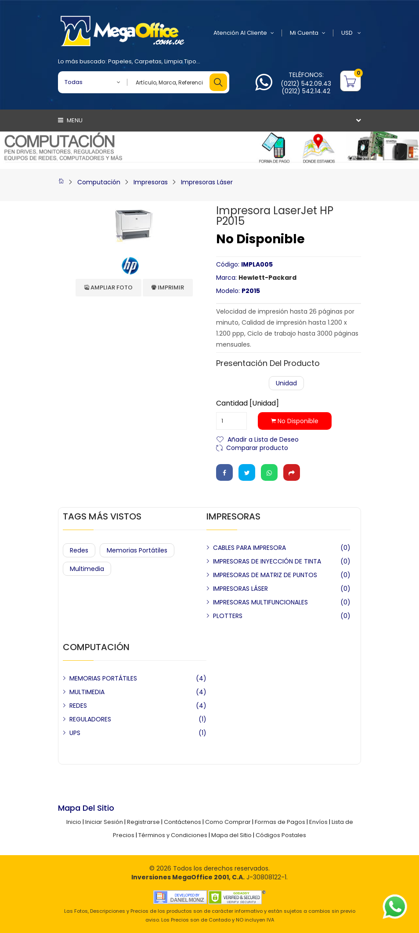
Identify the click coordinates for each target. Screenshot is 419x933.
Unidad (286, 383)
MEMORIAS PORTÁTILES (103, 678)
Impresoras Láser (207, 182)
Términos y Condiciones (172, 835)
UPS (74, 732)
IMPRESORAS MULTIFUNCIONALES (260, 602)
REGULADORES (90, 719)
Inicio (73, 822)
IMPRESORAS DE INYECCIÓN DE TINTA (267, 561)
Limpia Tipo (180, 61)
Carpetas (148, 61)
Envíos (318, 822)
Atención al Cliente (243, 33)
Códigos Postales (281, 835)
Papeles (120, 61)
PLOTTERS (227, 615)
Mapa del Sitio (231, 835)
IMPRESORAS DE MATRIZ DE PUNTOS (265, 575)
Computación (98, 182)
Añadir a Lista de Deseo (263, 439)
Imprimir (168, 287)
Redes (79, 550)
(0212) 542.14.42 (306, 91)
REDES (78, 705)
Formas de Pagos (280, 822)
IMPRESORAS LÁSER (240, 588)
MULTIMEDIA (87, 692)
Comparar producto (257, 447)
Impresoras (151, 182)
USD (351, 33)
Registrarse (143, 822)
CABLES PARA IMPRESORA (249, 547)
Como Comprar (228, 822)
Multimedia (87, 568)
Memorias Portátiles (137, 550)
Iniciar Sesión (104, 822)
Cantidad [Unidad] (247, 403)
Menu (70, 120)
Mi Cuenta (307, 33)
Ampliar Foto (108, 287)
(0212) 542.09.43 (306, 83)
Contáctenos (182, 822)
